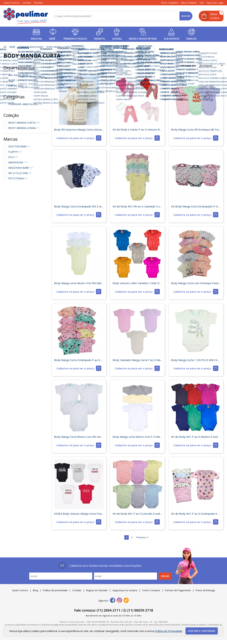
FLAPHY (14, 151)
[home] (26, 16)
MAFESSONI (17, 162)
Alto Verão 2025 (19, 75)
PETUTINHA (17, 178)
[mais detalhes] (79, 138)
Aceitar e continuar (201, 631)
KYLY (13, 157)
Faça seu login (214, 2)
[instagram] (119, 601)
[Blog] (126, 601)
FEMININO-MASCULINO (25, 104)
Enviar (165, 576)
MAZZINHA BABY (20, 167)
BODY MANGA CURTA (24, 122)
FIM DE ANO (17, 85)
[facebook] (112, 601)
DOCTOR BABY (19, 146)
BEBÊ (14, 80)
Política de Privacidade (168, 631)
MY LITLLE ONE (19, 173)
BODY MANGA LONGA (23, 128)
